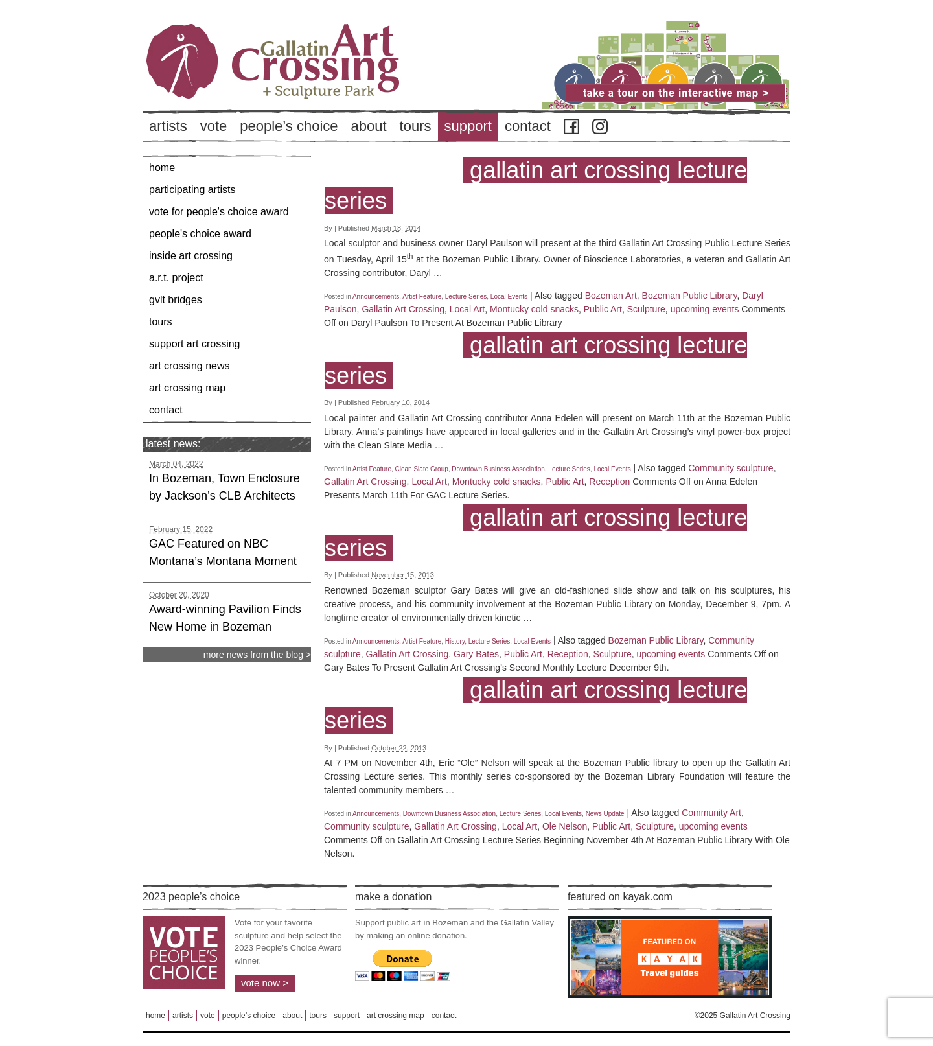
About (369, 126)
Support (468, 126)
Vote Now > (264, 982)
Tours (416, 126)
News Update (605, 813)
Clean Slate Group (421, 468)
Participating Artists (192, 189)
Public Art (603, 309)
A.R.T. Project (176, 277)
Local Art (467, 309)
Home (162, 167)
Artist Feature (421, 296)
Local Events (508, 296)
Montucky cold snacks (534, 309)
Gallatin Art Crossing (403, 309)
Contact (528, 126)
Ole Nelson (564, 826)
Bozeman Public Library (689, 295)
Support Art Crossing (194, 343)
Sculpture (646, 309)
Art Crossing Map (187, 387)
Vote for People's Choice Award (219, 211)
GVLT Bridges (175, 299)
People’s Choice (289, 126)
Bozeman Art (611, 295)
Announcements (375, 296)
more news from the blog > (257, 654)
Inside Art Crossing (191, 255)
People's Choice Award (200, 233)
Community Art (711, 813)
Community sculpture (731, 468)
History (455, 641)
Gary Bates (476, 654)
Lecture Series (466, 296)
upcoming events (705, 309)
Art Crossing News (189, 365)
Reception (609, 481)
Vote (213, 126)
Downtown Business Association (498, 468)
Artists (168, 126)
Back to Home (311, 83)
